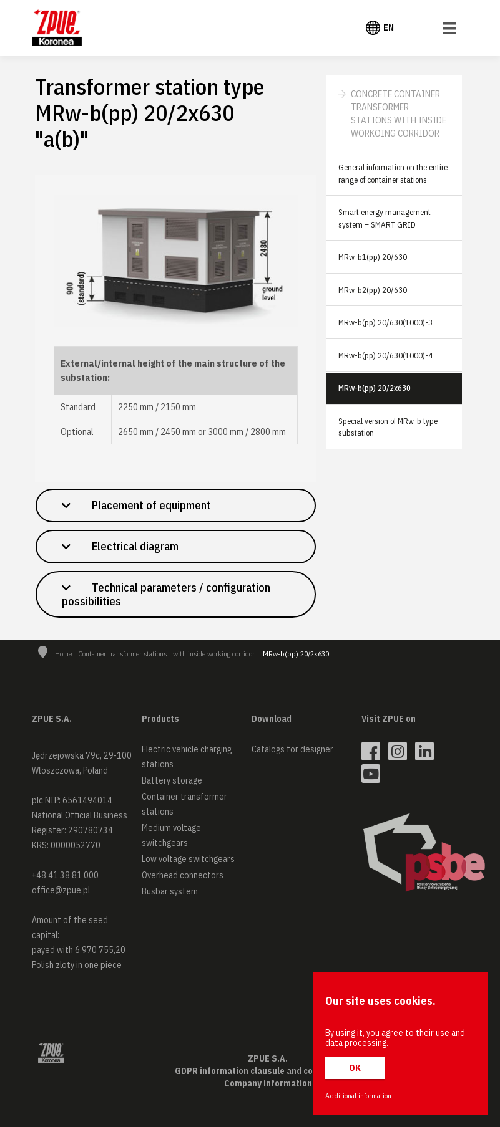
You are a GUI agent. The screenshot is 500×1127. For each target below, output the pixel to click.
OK (355, 1067)
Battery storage (172, 780)
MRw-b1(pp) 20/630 (372, 257)
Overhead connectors (182, 875)
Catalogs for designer (292, 749)
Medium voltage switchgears (171, 835)
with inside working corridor (214, 653)
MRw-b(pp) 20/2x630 (374, 388)
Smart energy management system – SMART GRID (384, 218)
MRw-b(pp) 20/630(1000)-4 (385, 355)
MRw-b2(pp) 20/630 (372, 290)
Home (63, 653)
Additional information (358, 1095)
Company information (268, 1083)
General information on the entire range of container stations (393, 173)
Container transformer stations (122, 653)
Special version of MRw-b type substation (388, 427)
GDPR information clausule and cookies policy (268, 1071)
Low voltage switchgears (188, 859)
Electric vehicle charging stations (187, 757)
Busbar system (170, 891)
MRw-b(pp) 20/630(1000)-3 (385, 322)
